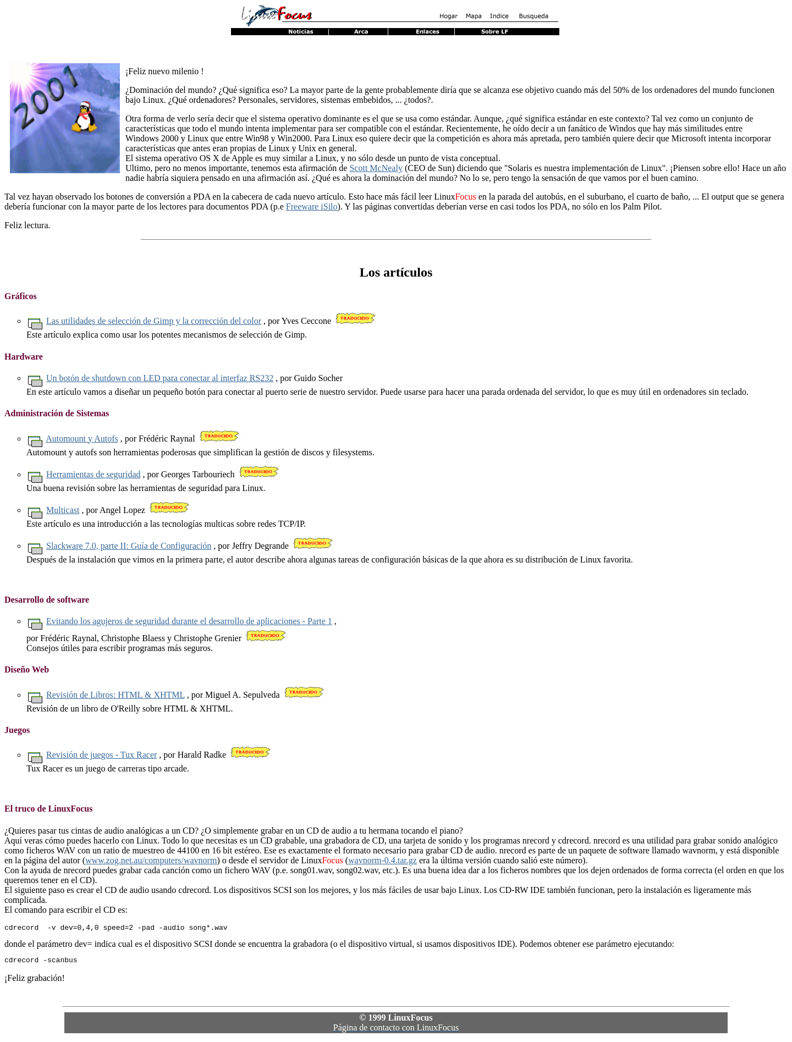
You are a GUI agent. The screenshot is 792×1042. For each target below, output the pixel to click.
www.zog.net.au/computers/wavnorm (151, 860)
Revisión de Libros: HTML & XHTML (115, 694)
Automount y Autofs (82, 438)
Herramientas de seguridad (93, 474)
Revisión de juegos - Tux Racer (101, 754)
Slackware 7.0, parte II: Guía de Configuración (128, 545)
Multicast (62, 510)
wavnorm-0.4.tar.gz (382, 860)
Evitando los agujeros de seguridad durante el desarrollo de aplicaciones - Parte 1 (189, 621)
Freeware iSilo (312, 206)
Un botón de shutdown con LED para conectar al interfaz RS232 (159, 378)
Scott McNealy (375, 168)
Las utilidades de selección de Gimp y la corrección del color (153, 321)
